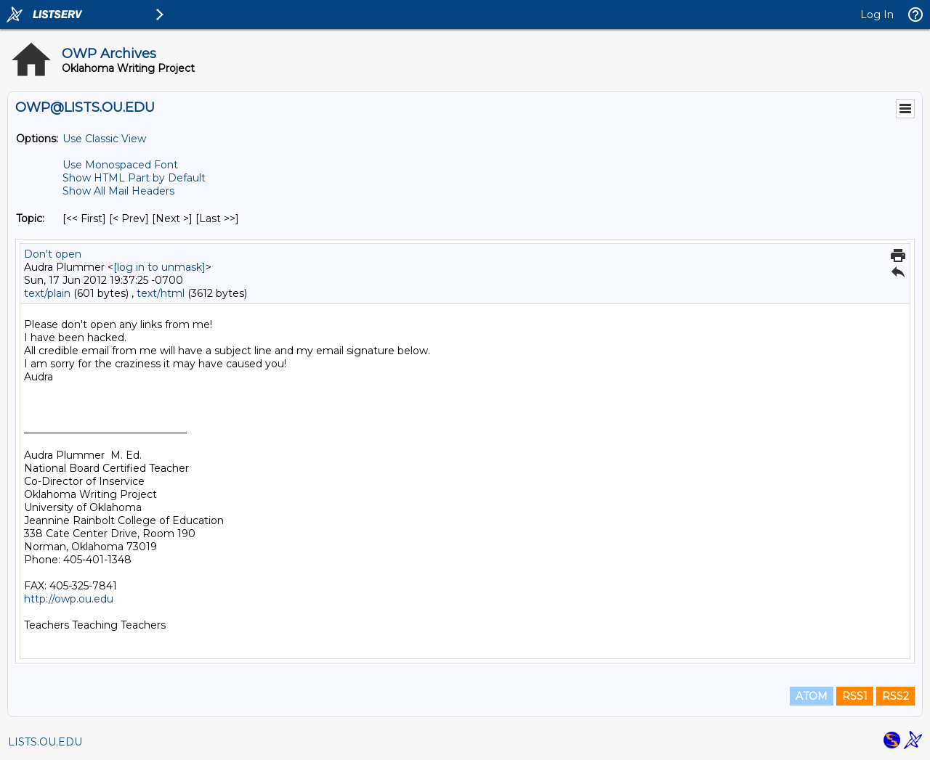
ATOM (812, 696)
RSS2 (895, 696)
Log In (877, 14)
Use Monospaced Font (120, 164)
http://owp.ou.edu (68, 598)
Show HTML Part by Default (134, 177)
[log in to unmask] (159, 267)
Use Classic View (104, 138)
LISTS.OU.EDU (45, 741)
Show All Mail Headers (118, 190)
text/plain (47, 293)
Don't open (52, 254)
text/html (161, 293)
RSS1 (855, 696)
